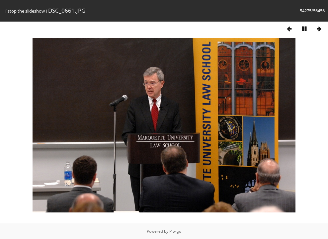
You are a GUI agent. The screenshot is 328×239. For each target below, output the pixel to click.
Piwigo (175, 231)
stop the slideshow (26, 11)
